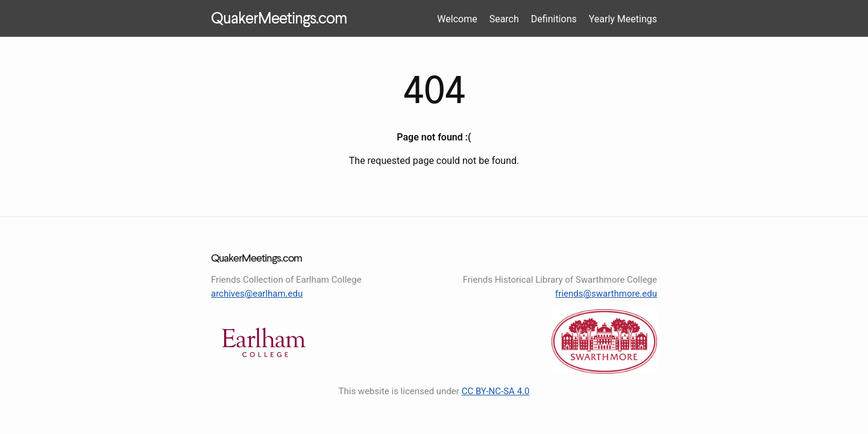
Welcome (457, 19)
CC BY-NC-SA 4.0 (496, 391)
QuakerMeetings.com (279, 19)
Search (504, 19)
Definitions (554, 19)
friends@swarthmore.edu (606, 293)
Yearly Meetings (623, 19)
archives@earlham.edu (257, 293)
